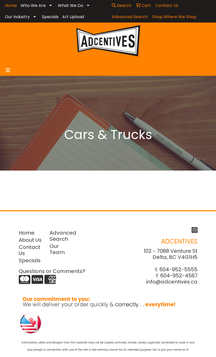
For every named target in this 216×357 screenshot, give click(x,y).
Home (26, 232)
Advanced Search (62, 236)
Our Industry (17, 17)
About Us (30, 240)
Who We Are (33, 5)
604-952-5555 (178, 269)
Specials (50, 17)
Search (121, 5)
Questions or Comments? (52, 271)
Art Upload (73, 17)
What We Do (70, 5)
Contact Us (29, 250)
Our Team (57, 249)
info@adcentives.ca (172, 281)
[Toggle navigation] (8, 70)
